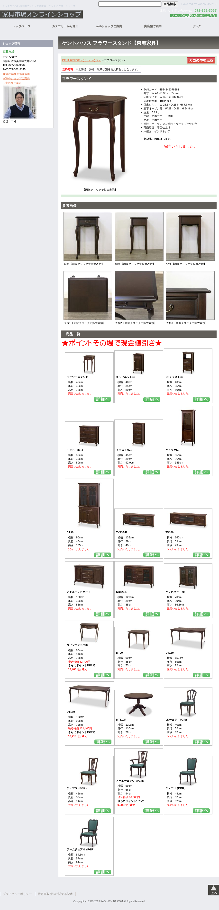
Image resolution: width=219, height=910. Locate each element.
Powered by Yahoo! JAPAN (199, 4)
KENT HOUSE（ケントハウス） (81, 60)
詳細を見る (102, 399)
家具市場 (61, 14)
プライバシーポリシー (17, 894)
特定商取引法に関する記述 (55, 894)
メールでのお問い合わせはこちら (193, 15)
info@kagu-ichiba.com (16, 73)
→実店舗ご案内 (12, 82)
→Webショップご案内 (16, 78)
